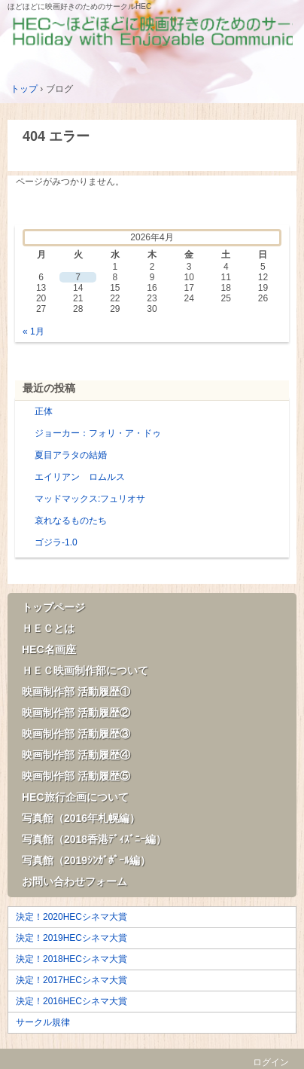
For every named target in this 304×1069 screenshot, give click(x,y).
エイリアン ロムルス (80, 477)
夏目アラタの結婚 (71, 455)
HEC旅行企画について (75, 797)
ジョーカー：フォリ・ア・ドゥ (98, 433)
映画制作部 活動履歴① (76, 692)
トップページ (53, 607)
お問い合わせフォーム (74, 881)
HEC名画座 (49, 649)
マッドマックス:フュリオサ (90, 498)
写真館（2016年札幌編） (81, 818)
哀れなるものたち (71, 520)
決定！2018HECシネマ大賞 (71, 959)
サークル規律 (43, 1022)
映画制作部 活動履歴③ (76, 734)
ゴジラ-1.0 (56, 542)
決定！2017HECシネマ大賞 (71, 980)
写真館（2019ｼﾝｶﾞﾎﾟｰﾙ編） (86, 860)
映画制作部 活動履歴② (76, 713)
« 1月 (33, 331)
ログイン (271, 1062)
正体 (44, 411)
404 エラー (56, 136)
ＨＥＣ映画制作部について (85, 670)
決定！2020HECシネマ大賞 (71, 917)
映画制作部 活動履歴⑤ (76, 776)
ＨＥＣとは (48, 628)
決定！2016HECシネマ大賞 (71, 1001)
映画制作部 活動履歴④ (76, 755)
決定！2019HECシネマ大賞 (71, 938)
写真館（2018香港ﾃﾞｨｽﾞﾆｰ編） (94, 839)
